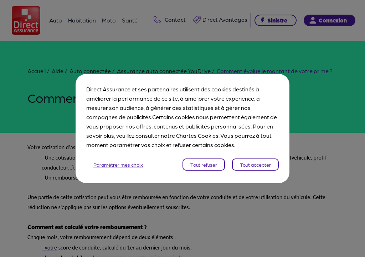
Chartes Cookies (197, 135)
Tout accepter (255, 164)
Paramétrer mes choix (118, 164)
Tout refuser (203, 164)
